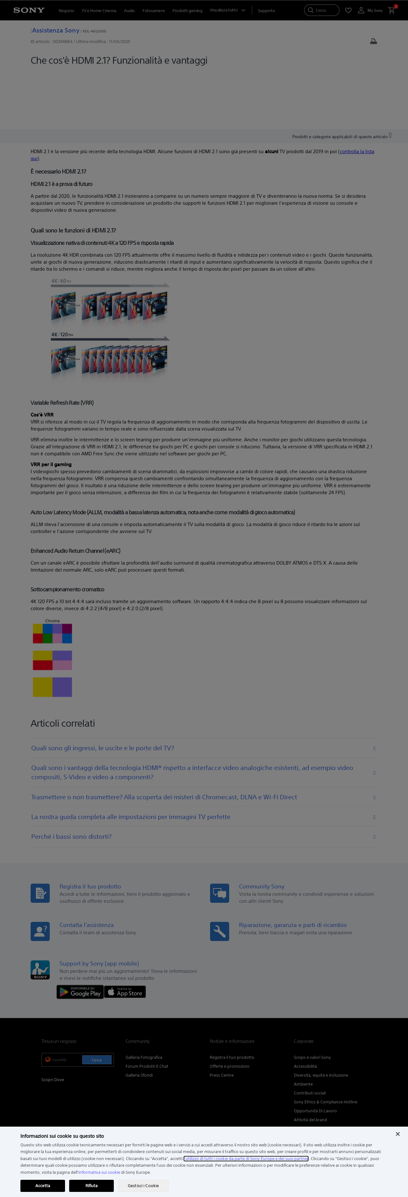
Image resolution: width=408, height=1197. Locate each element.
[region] (204, 1162)
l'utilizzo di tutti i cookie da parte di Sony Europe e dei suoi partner (246, 1158)
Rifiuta (91, 1185)
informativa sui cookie (99, 1172)
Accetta (42, 1185)
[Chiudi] (398, 1134)
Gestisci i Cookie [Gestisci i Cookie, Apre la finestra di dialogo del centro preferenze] (143, 1185)
